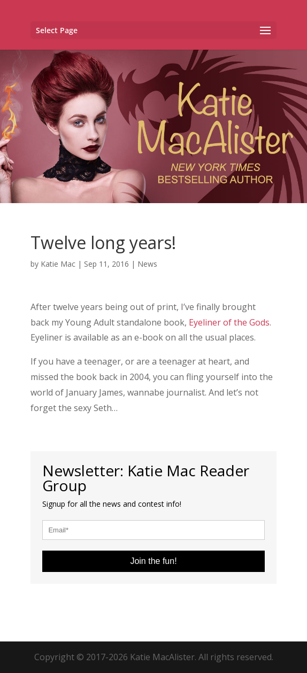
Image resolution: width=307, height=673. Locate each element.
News (147, 264)
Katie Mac (58, 264)
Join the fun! (153, 561)
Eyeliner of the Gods (229, 322)
